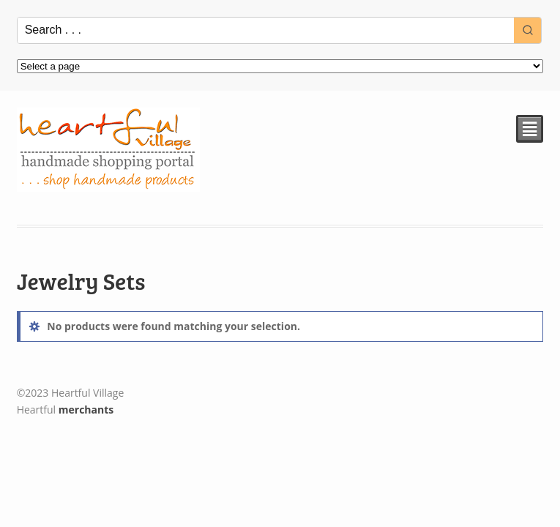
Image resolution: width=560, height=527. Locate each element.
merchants (86, 409)
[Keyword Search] (266, 30)
